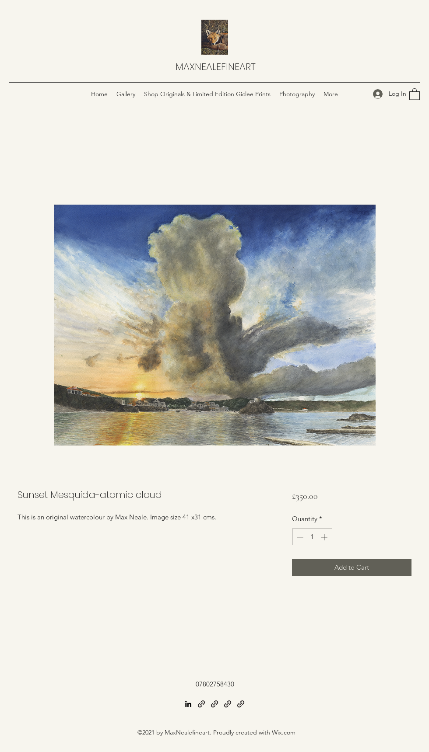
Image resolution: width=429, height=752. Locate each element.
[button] (414, 93)
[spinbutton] (312, 537)
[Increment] (325, 537)
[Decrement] (299, 537)
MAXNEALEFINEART (216, 66)
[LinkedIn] (188, 704)
